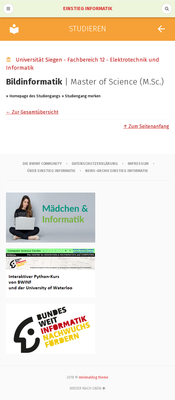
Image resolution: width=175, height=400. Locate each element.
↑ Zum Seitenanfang (146, 126)
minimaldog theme (93, 377)
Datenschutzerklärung (95, 164)
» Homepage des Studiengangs (33, 96)
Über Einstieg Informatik (51, 171)
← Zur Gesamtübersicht (32, 112)
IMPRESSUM (138, 164)
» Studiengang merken (81, 96)
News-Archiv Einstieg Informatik (116, 171)
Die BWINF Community (42, 164)
